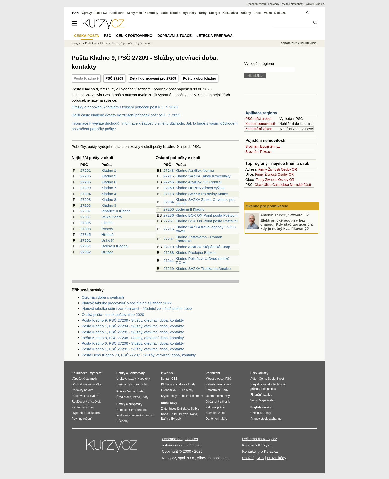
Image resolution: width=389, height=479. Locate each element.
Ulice (267, 185)
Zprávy (87, 13)
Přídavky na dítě (82, 390)
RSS (260, 458)
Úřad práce (123, 397)
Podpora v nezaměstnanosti (134, 415)
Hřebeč (107, 234)
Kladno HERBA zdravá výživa (200, 188)
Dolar (144, 384)
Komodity (151, 13)
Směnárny (123, 384)
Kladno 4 (108, 194)
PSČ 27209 (114, 78)
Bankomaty (137, 373)
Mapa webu (266, 400)
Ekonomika (168, 390)
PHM (174, 414)
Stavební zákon (216, 413)
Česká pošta (122, 43)
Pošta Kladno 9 (86, 78)
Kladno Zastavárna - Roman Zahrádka (199, 239)
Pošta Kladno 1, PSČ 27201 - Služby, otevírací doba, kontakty (133, 332)
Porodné (141, 409)
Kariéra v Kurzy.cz (257, 445)
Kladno (147, 43)
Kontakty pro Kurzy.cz (260, 451)
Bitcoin (175, 13)
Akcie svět (117, 13)
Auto (253, 378)
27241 (168, 260)
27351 (85, 240)
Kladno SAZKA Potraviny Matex (202, 194)
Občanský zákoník (218, 401)
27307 (85, 211)
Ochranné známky (218, 396)
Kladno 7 (108, 188)
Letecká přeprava (214, 36)
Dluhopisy (167, 384)
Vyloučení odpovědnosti (181, 445)
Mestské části (300, 185)
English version (261, 407)
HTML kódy (276, 458)
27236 (168, 215)
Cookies (191, 439)
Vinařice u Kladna (115, 211)
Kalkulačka (230, 13)
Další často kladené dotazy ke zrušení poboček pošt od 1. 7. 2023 (126, 115)
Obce (259, 185)
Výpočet (95, 373)
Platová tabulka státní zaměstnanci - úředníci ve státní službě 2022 (137, 309)
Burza (165, 378)
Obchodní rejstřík (257, 3)
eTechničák (268, 389)
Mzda (136, 397)
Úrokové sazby (126, 378)
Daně (209, 418)
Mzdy (189, 390)
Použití (248, 458)
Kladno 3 (108, 205)
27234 (168, 202)
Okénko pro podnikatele (267, 206)
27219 (168, 268)
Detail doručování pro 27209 (153, 78)
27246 (168, 182)
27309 (85, 188)
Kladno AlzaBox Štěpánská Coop (203, 247)
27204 (85, 194)
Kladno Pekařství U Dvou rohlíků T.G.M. (202, 260)
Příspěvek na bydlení (85, 396)
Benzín (183, 414)
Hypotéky (189, 13)
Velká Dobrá (111, 217)
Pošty (136, 43)
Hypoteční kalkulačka (86, 413)
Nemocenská (125, 409)
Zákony (245, 13)
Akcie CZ (100, 13)
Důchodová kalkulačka (86, 384)
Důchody (122, 421)
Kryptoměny (169, 396)
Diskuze (280, 13)
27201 (85, 170)
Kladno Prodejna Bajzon (196, 252)
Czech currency (260, 413)
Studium (320, 3)
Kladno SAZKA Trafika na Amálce (203, 268)
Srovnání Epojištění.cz (262, 146)
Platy (145, 397)
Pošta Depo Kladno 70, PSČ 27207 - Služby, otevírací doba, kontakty (139, 355)
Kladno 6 (108, 182)
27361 (85, 217)
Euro (135, 384)
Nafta (193, 414)
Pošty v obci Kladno (199, 78)
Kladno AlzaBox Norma (195, 170)
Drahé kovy (169, 403)
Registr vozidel (260, 384)
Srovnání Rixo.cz (258, 152)
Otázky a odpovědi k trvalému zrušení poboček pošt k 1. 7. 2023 (125, 107)
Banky (120, 373)
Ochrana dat (172, 439)
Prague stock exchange (265, 418)
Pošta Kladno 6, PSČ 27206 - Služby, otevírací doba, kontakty (133, 343)
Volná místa (135, 391)
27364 (85, 246)
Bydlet (309, 3)
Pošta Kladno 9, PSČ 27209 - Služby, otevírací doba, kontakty (133, 320)
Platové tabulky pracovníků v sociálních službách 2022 (127, 303)
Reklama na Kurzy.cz (259, 439)
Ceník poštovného (134, 36)
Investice (167, 373)
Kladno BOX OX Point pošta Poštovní (207, 215)
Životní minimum (83, 407)
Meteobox (297, 3)
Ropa (164, 414)
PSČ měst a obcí (258, 119)
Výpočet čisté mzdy (84, 378)
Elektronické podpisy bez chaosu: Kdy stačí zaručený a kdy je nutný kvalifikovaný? (286, 224)
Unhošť (107, 240)
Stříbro (195, 408)
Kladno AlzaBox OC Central (198, 182)
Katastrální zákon (258, 129)
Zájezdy (274, 3)
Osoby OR (289, 169)
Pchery (107, 229)
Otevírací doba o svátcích (103, 297)
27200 (168, 209)
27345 (85, 234)
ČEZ (174, 378)
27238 (168, 252)
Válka (268, 13)
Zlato (164, 13)
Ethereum (196, 396)
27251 (168, 221)
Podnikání (91, 43)
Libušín (107, 223)
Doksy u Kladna (114, 246)
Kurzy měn (134, 13)
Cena (262, 378)
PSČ (107, 36)
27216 (168, 229)
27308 (85, 229)
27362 (85, 252)
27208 (85, 199)
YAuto (285, 3)
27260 (168, 188)
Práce (258, 13)
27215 (168, 176)
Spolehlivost (276, 378)
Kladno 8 (108, 199)
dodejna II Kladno (190, 209)
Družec (107, 252)
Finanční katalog (261, 394)
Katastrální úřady (217, 390)
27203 (85, 205)
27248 (168, 170)
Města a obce (215, 378)
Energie (214, 13)
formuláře (220, 418)
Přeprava (105, 43)
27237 (168, 239)
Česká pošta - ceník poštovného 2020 (113, 314)
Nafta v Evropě (171, 418)
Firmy (262, 169)
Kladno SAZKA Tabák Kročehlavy (203, 176)
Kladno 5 (108, 176)
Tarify (203, 13)
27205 (85, 176)
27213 (168, 194)
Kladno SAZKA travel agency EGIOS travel (206, 229)
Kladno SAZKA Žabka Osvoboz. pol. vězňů (205, 201)
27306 (85, 223)
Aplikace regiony (261, 113)
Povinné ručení (82, 418)
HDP (181, 390)
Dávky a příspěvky (129, 404)
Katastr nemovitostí (260, 124)
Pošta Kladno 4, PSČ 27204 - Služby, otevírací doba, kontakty (133, 326)
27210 (168, 247)
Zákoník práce (215, 407)
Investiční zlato (179, 408)
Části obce (280, 185)
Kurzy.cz (77, 43)
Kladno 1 (108, 170)
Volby (253, 400)
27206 (85, 182)
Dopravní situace (174, 36)
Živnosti (274, 169)
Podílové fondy (185, 384)
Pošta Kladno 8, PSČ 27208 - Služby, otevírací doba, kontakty (133, 338)
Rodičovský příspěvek (86, 401)
